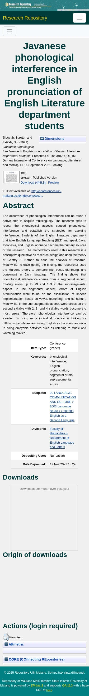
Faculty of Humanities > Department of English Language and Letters (62, 438)
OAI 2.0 (67, 685)
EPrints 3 (37, 685)
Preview (53, 182)
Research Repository (25, 17)
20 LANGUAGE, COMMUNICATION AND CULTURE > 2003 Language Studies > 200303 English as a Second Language (63, 406)
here (49, 690)
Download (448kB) (33, 182)
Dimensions (52, 138)
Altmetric (14, 644)
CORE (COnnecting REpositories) (35, 659)
